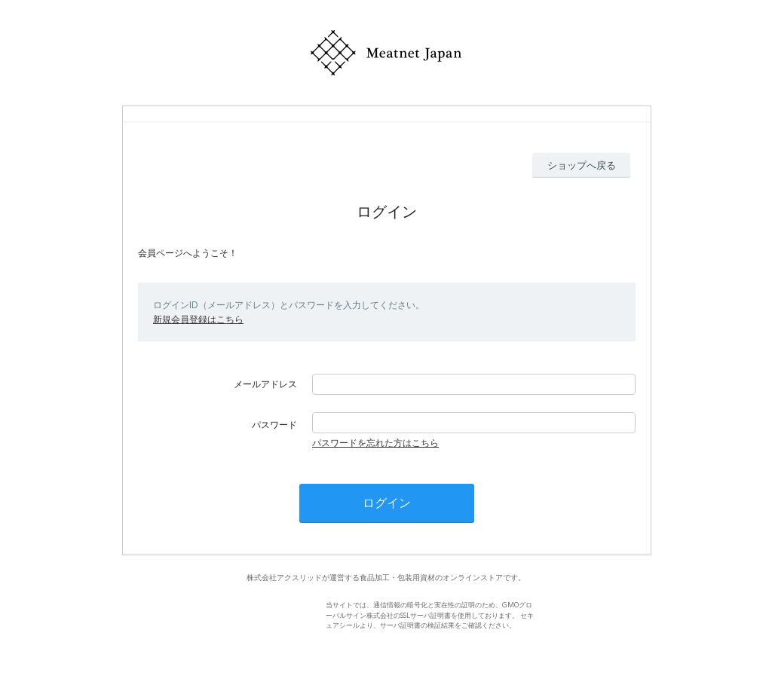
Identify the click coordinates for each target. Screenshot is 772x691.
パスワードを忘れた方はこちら (375, 442)
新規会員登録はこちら (198, 319)
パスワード (274, 424)
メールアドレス (265, 384)
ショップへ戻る (581, 165)
